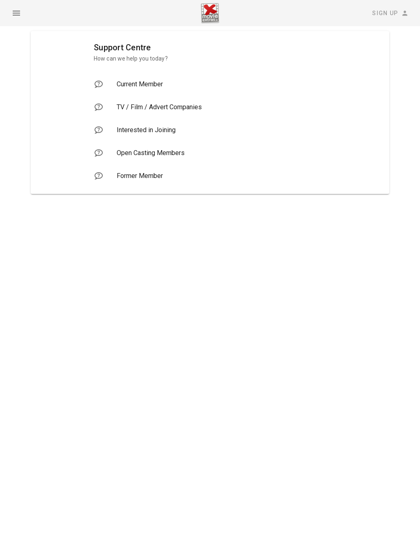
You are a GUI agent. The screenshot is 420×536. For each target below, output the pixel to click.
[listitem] (210, 84)
